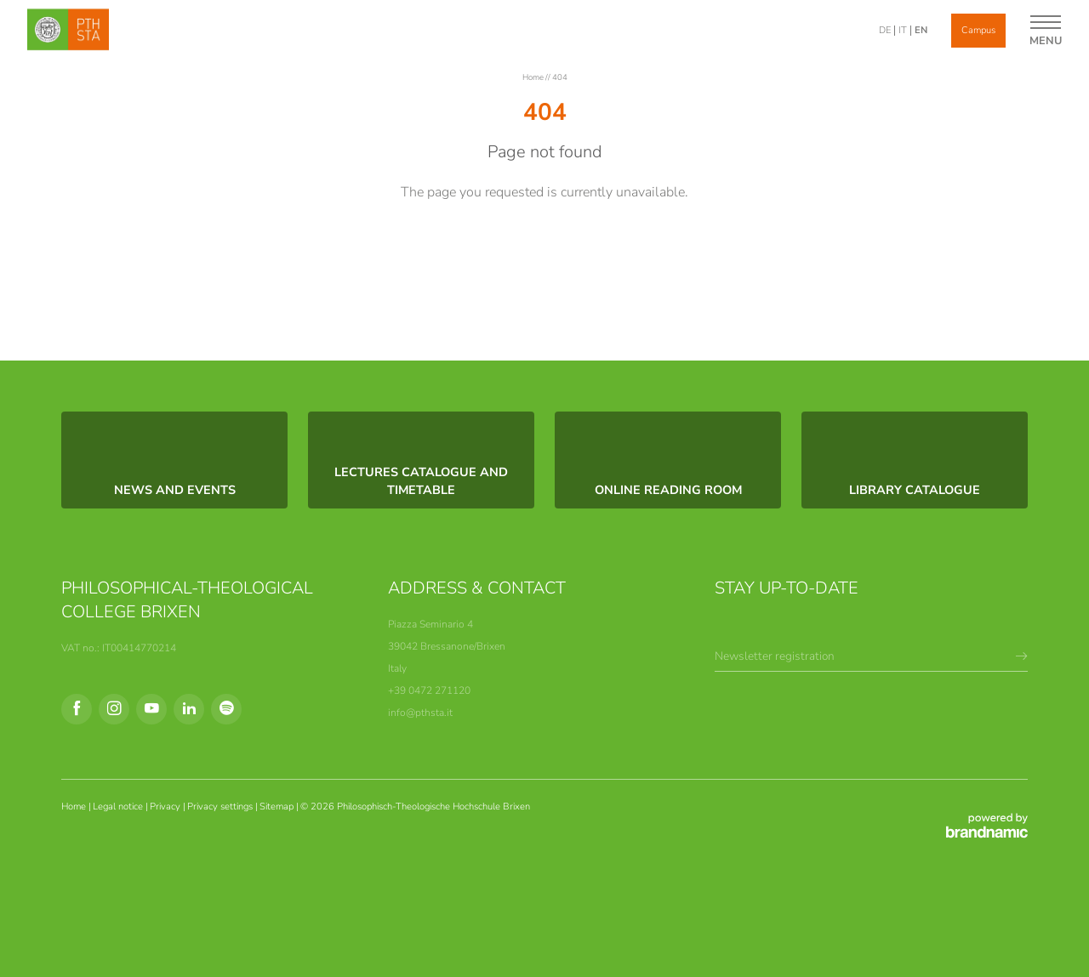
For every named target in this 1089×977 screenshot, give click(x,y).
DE (885, 30)
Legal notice (119, 806)
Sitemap (277, 806)
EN (921, 30)
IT (902, 30)
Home (533, 76)
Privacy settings (221, 806)
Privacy (166, 806)
